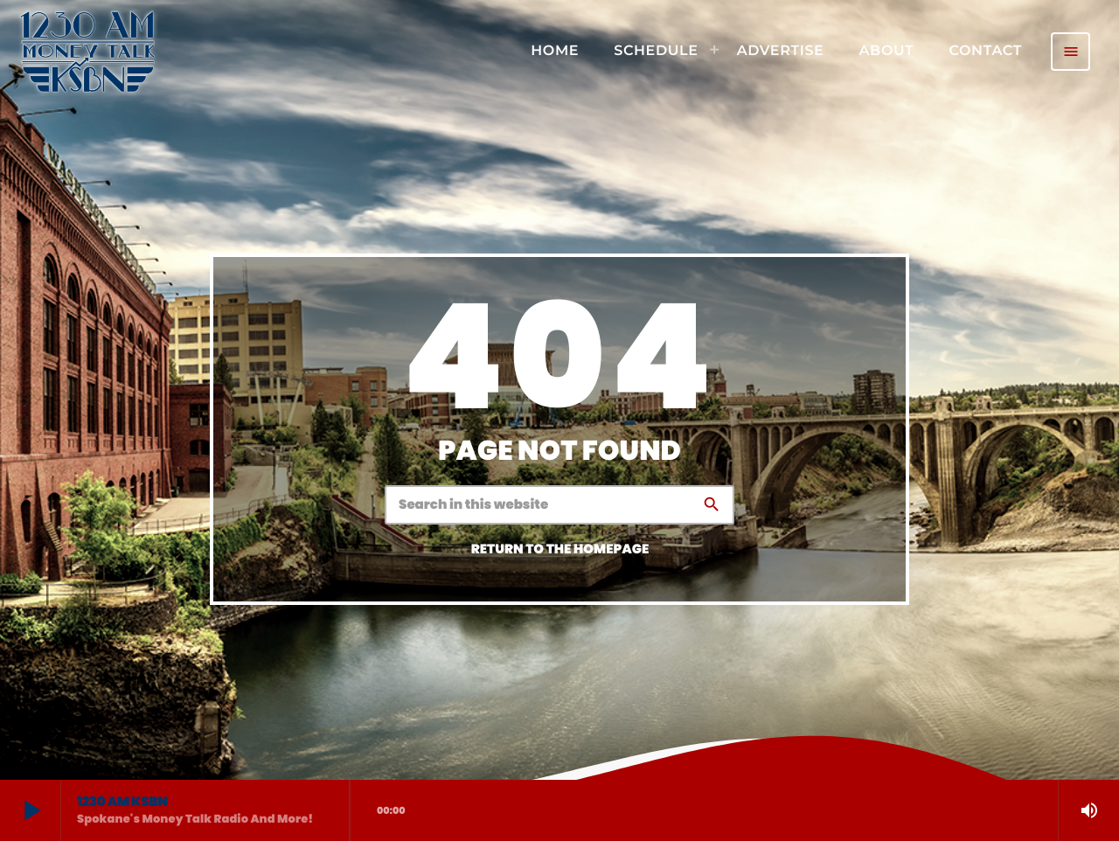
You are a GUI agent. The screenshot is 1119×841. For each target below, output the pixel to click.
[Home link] (87, 51)
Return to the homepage (560, 549)
